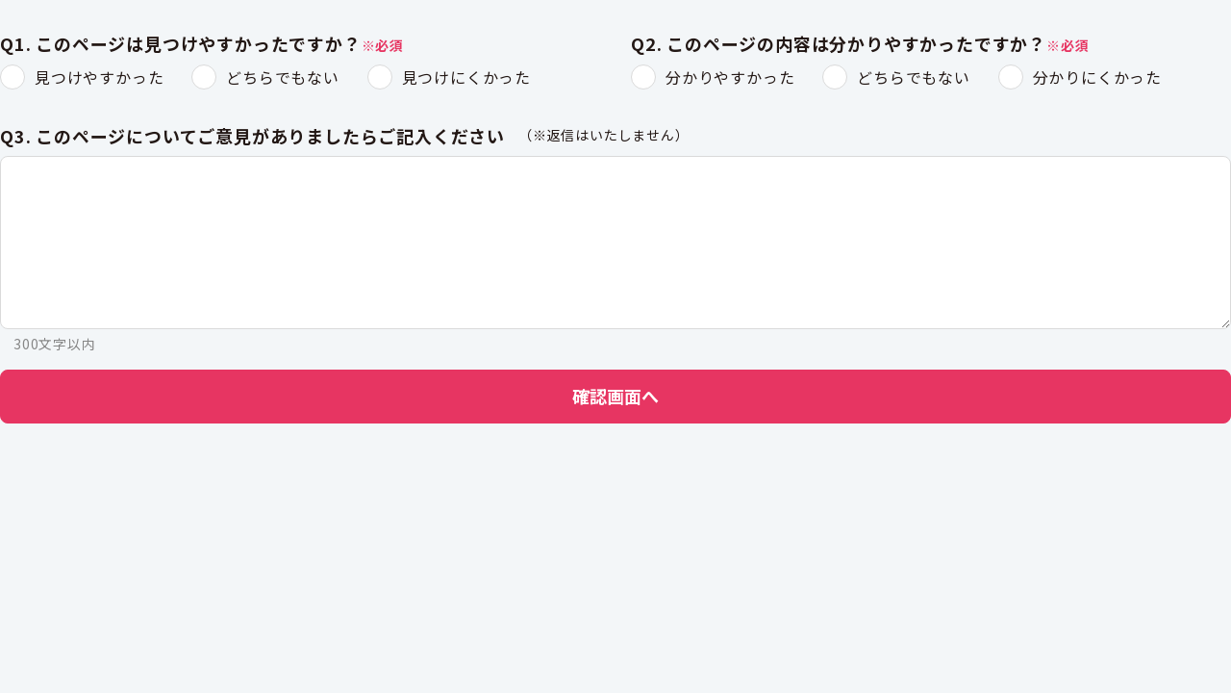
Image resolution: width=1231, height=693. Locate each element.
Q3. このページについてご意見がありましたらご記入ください (252, 136)
